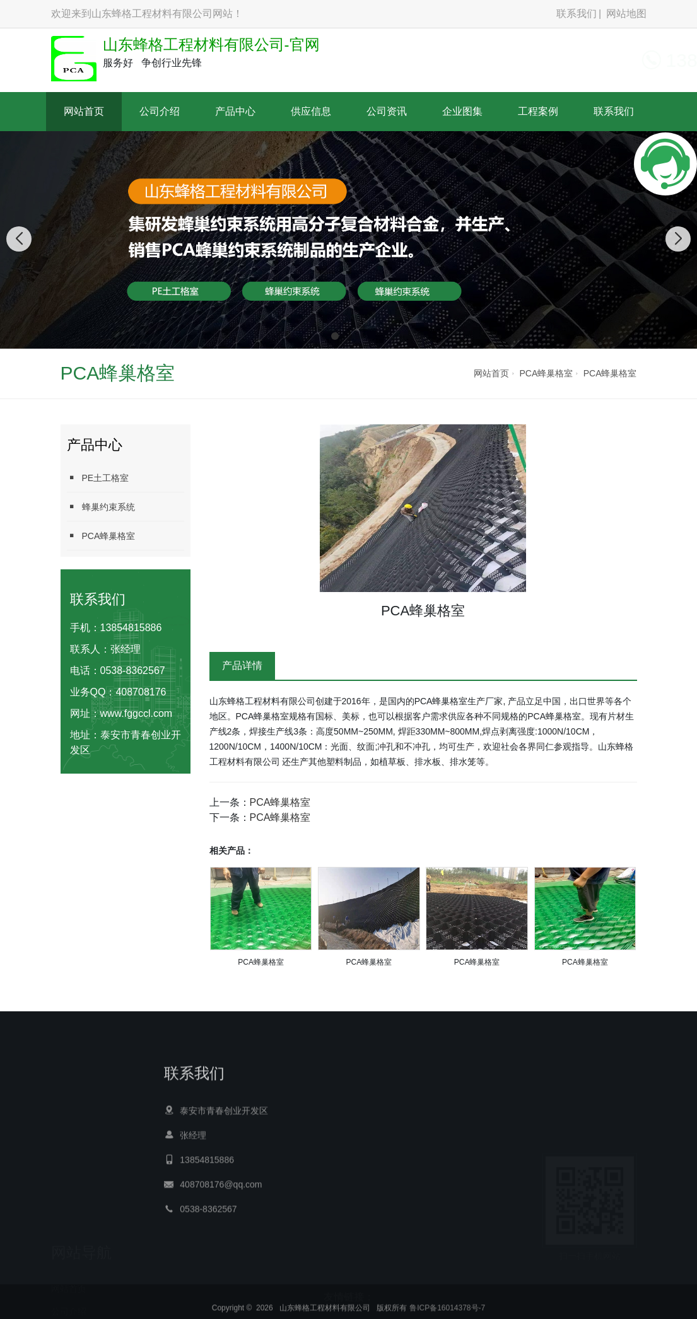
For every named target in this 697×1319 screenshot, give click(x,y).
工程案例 (538, 111)
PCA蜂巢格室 (546, 373)
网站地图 (626, 13)
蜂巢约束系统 (101, 506)
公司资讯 (386, 111)
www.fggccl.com (136, 713)
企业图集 (462, 111)
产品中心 (235, 111)
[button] (335, 336)
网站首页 (84, 111)
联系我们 (576, 13)
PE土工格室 (98, 477)
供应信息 (311, 111)
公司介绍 (159, 111)
